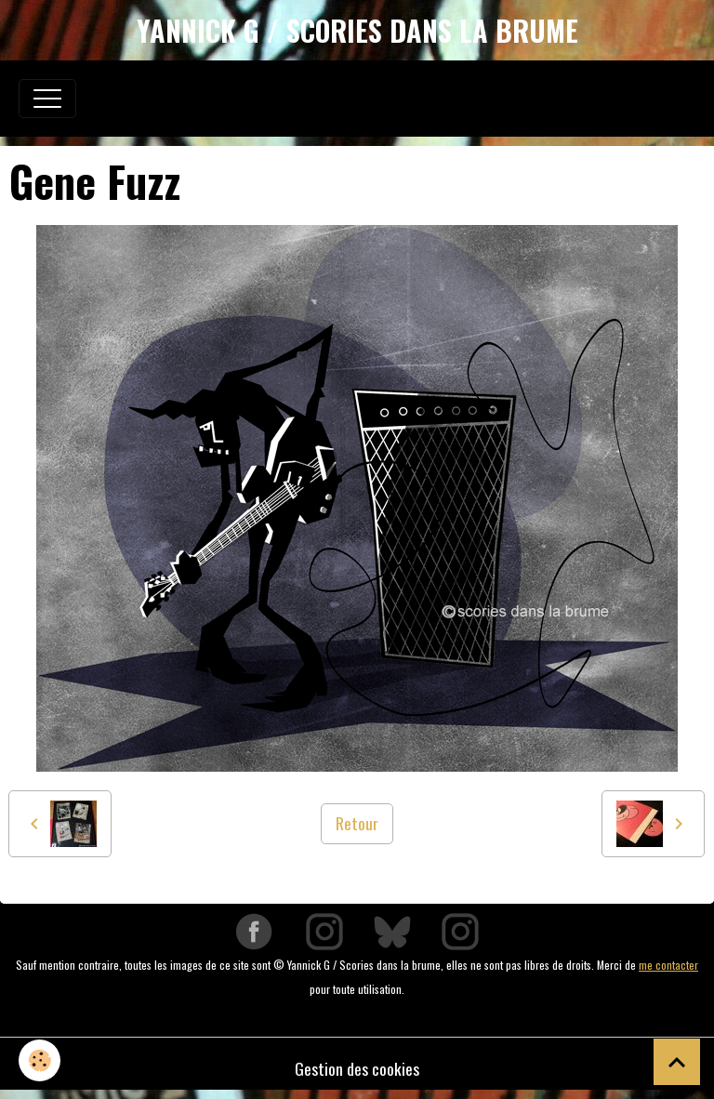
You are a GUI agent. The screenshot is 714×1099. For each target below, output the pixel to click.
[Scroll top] (677, 1062)
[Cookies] (39, 1060)
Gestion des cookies (357, 1068)
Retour (357, 823)
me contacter (668, 965)
